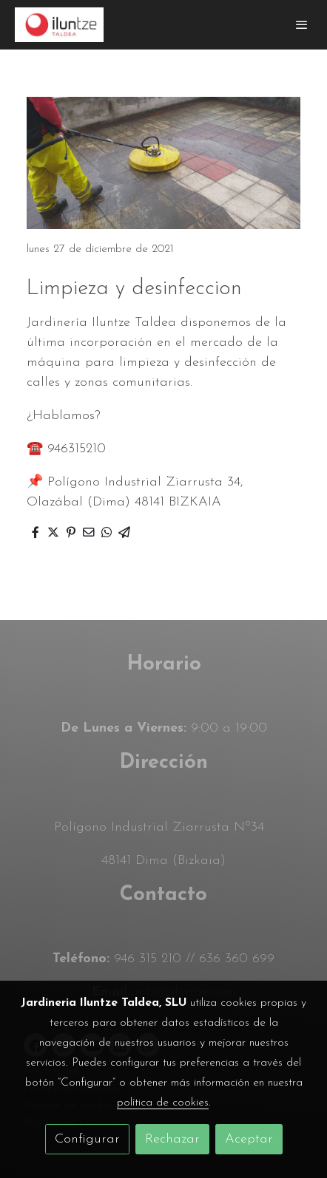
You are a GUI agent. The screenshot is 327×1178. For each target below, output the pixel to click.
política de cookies (163, 1103)
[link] (59, 24)
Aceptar (249, 1139)
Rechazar (172, 1139)
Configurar (87, 1139)
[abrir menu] (302, 24)
